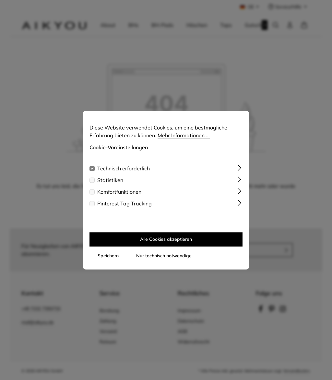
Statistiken (110, 186)
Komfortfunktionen (119, 198)
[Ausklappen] (239, 174)
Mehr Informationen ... (184, 142)
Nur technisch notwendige (164, 262)
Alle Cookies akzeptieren (166, 246)
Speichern (108, 262)
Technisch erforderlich (123, 175)
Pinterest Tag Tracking (124, 210)
